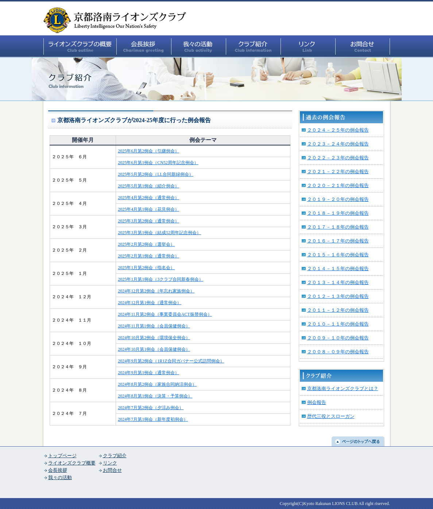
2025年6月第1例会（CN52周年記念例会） (158, 162)
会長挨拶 (57, 470)
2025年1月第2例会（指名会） (146, 267)
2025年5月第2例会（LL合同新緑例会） (155, 174)
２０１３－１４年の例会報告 (338, 282)
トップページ (62, 455)
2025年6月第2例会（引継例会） (148, 151)
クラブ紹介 (115, 455)
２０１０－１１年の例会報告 (338, 324)
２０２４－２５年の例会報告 (338, 130)
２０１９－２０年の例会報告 (338, 199)
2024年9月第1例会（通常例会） (148, 372)
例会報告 (316, 402)
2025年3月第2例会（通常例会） (148, 221)
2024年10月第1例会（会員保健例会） (154, 349)
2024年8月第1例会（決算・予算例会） (155, 396)
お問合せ (112, 470)
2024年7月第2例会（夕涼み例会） (150, 407)
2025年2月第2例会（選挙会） (146, 244)
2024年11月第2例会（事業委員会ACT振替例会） (165, 314)
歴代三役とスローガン (331, 416)
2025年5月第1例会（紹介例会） (148, 186)
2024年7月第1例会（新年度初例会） (153, 419)
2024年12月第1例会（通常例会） (149, 302)
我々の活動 (60, 477)
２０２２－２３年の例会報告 (338, 157)
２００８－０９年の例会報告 (338, 351)
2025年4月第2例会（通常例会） (148, 197)
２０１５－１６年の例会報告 (338, 254)
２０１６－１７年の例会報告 (338, 241)
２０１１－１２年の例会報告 (338, 310)
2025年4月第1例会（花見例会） (148, 209)
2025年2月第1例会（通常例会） (148, 256)
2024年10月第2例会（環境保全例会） (154, 337)
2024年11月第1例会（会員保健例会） (154, 326)
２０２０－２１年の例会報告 (338, 185)
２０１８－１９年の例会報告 (338, 213)
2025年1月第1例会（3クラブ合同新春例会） (160, 279)
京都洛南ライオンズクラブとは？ (342, 388)
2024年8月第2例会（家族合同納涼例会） (157, 384)
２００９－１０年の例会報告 (338, 338)
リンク (110, 463)
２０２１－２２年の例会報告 (338, 171)
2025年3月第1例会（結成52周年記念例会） (159, 232)
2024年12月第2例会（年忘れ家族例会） (156, 291)
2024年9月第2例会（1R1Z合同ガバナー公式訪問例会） (171, 361)
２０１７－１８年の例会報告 (338, 227)
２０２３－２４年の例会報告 (338, 144)
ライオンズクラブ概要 (72, 463)
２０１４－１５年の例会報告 (338, 268)
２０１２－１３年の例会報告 (338, 296)
